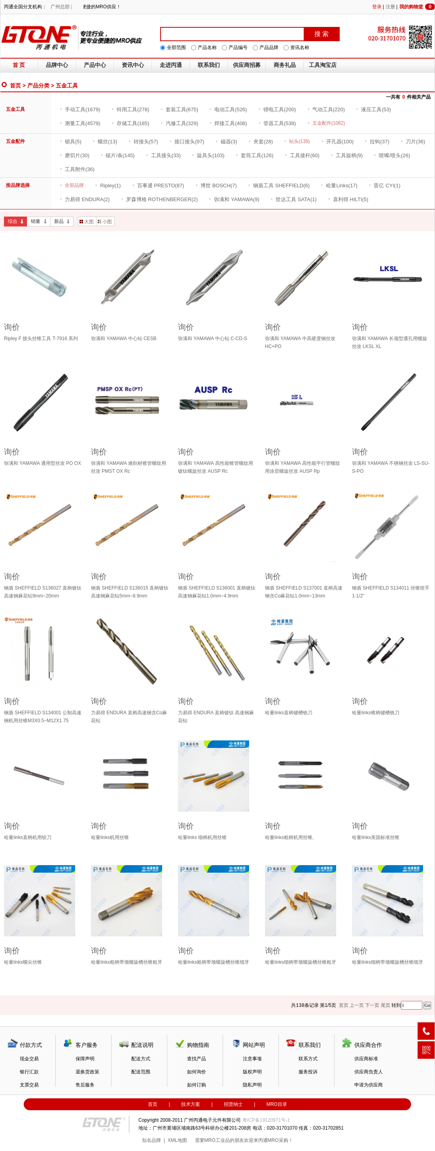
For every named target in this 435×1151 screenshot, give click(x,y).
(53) (373, 109)
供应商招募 (247, 65)
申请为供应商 (368, 1085)
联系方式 (308, 1059)
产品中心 (95, 65)
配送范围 (140, 1072)
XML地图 (177, 1140)
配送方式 (140, 1059)
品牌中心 (57, 65)
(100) (337, 142)
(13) (105, 142)
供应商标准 (366, 1059)
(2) (85, 199)
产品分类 (38, 85)
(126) (254, 155)
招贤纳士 (233, 1104)
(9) (347, 155)
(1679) (80, 109)
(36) (413, 142)
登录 (377, 7)
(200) (277, 109)
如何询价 (196, 1072)
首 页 (19, 65)
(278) (130, 109)
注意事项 (252, 1059)
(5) (70, 142)
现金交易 (29, 1059)
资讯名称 (299, 47)
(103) (208, 155)
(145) (117, 155)
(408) (228, 123)
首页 (15, 85)
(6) (279, 185)
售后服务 (85, 1085)
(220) (326, 109)
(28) (260, 142)
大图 (86, 221)
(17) (339, 185)
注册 (390, 7)
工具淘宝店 (323, 65)
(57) (143, 142)
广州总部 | (61, 7)
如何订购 (196, 1085)
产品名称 (207, 47)
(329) (179, 123)
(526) (228, 109)
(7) (216, 185)
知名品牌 (151, 1140)
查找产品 (196, 1059)
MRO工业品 (217, 1140)
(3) (226, 142)
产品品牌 (268, 47)
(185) (130, 123)
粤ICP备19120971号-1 (266, 1120)
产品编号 (238, 47)
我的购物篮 (417, 7)
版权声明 (252, 1072)
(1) (108, 185)
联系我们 (209, 65)
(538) (277, 123)
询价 (12, 327)
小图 (105, 221)
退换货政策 (87, 1072)
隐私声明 (252, 1085)
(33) (163, 155)
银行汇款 (29, 1072)
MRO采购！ (280, 1140)
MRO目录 (277, 1104)
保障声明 (85, 1059)
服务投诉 (308, 1072)
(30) (74, 155)
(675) (179, 109)
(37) (377, 142)
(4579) (80, 123)
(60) (302, 155)
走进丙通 (171, 65)
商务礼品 (285, 65)
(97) (186, 142)
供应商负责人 (368, 1072)
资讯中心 (133, 65)
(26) (392, 155)
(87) (158, 185)
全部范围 (176, 47)
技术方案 (190, 1104)
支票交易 (29, 1085)
